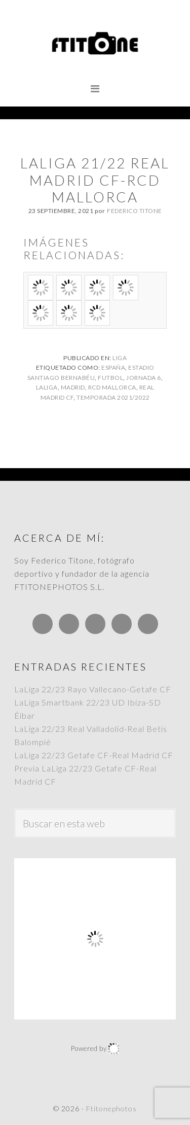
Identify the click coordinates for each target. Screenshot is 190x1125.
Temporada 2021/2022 (113, 397)
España (113, 367)
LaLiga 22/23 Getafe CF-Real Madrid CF (93, 755)
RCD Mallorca (112, 387)
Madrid (73, 387)
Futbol (110, 377)
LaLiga (47, 387)
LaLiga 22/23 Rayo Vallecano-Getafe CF (92, 689)
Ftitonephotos (95, 43)
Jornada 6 (143, 377)
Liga (119, 358)
